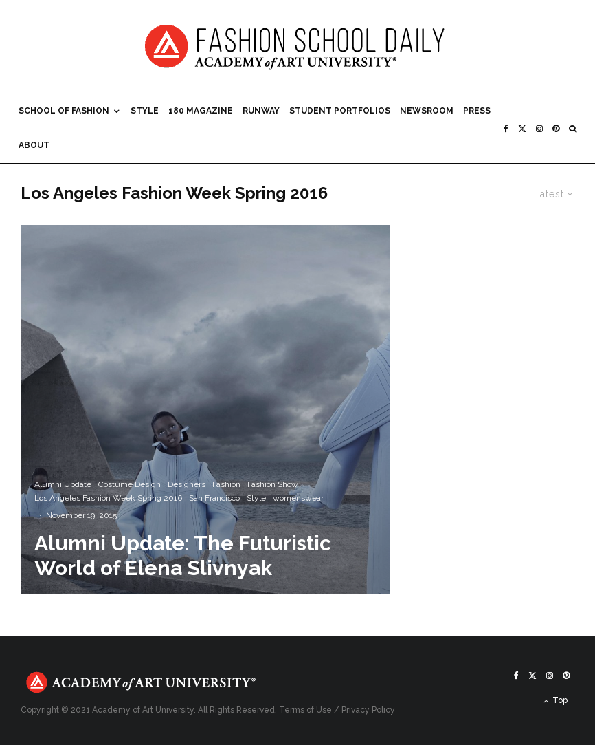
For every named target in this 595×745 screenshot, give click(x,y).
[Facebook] (506, 128)
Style (145, 111)
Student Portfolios (339, 111)
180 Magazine (200, 111)
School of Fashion (64, 111)
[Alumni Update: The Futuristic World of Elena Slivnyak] (205, 409)
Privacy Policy (368, 710)
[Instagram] (539, 128)
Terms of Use (305, 710)
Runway (261, 111)
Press (477, 111)
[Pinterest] (556, 128)
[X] (522, 128)
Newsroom (426, 111)
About (34, 145)
